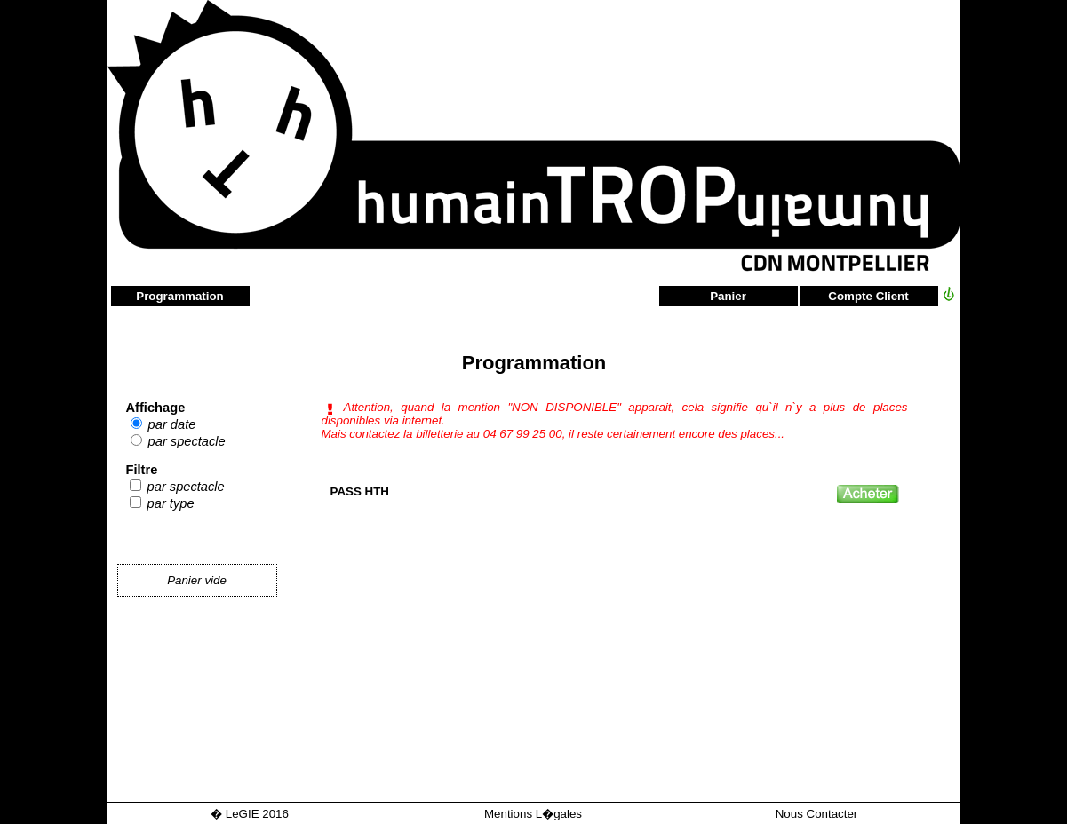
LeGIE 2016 (257, 813)
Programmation (180, 296)
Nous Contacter (817, 813)
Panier (728, 296)
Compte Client (868, 296)
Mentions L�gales (533, 813)
